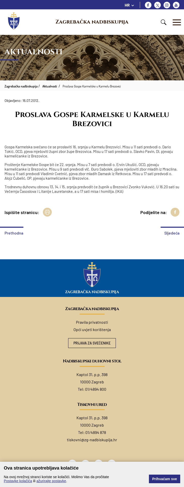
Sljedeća (171, 232)
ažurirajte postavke (51, 481)
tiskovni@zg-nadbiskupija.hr (92, 439)
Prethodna (14, 232)
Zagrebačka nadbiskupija (92, 22)
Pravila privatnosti (92, 322)
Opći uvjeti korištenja (92, 329)
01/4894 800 (95, 389)
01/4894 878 (95, 432)
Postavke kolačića (18, 481)
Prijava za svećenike (92, 343)
